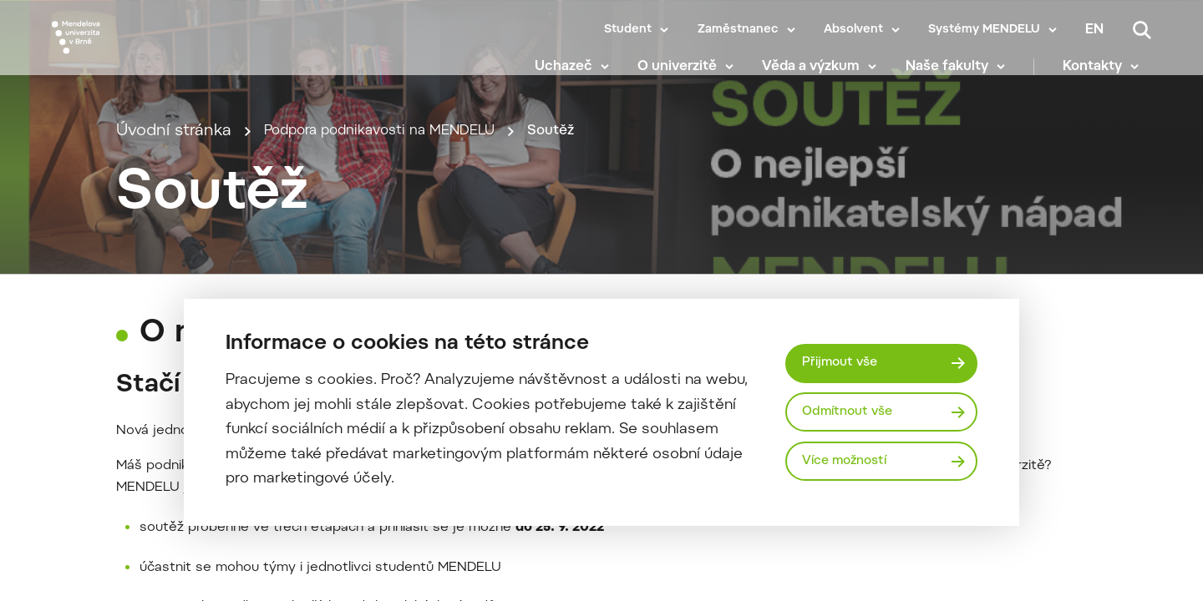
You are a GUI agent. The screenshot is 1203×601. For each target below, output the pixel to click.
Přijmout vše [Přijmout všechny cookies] (844, 360)
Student (628, 30)
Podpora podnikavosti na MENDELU (400, 189)
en (1094, 30)
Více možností (850, 463)
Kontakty (1104, 75)
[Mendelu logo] (150, 52)
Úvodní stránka (173, 189)
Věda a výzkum (823, 75)
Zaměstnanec (738, 30)
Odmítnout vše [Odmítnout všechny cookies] (852, 411)
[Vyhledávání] (1142, 30)
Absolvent (853, 30)
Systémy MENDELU (984, 30)
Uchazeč (575, 75)
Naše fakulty (958, 75)
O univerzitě (689, 75)
